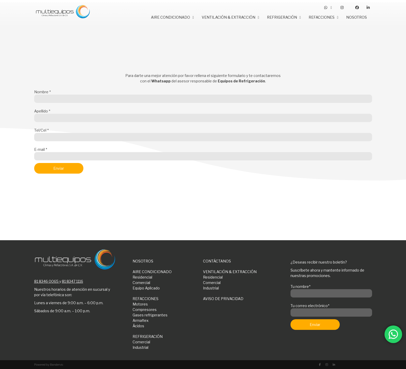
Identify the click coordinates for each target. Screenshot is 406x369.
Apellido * (203, 114)
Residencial (142, 277)
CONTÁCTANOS (217, 261)
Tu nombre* (331, 290)
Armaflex (141, 320)
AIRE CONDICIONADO (152, 271)
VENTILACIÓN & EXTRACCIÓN (230, 271)
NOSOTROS (143, 261)
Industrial (211, 288)
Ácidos (138, 326)
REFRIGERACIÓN (148, 336)
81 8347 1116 (72, 281)
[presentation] (73, 191)
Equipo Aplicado (146, 288)
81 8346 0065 (46, 281)
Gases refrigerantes (150, 315)
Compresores (145, 309)
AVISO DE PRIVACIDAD (223, 298)
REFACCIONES (145, 298)
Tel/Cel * (203, 133)
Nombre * (203, 95)
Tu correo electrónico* (331, 309)
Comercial (141, 282)
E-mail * (203, 153)
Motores (140, 304)
